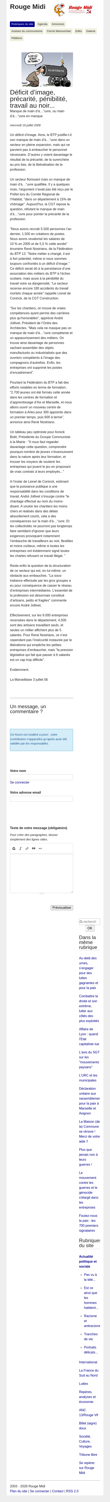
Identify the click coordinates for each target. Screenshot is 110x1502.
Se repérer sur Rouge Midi (87, 1468)
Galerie (90, 31)
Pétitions (16, 38)
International (88, 1362)
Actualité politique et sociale (88, 1261)
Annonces (58, 24)
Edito (78, 31)
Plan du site (18, 1491)
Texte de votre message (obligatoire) (38, 828)
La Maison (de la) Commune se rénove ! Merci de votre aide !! (89, 1131)
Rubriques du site (22, 24)
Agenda (42, 24)
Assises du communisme (26, 31)
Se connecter (19, 782)
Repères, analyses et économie (87, 1397)
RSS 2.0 (72, 1491)
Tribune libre (88, 1454)
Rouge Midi (27, 6)
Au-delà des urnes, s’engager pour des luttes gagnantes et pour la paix (88, 973)
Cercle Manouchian (59, 31)
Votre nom (18, 771)
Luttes (83, 1383)
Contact (57, 1491)
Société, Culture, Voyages (85, 1441)
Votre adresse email (25, 792)
